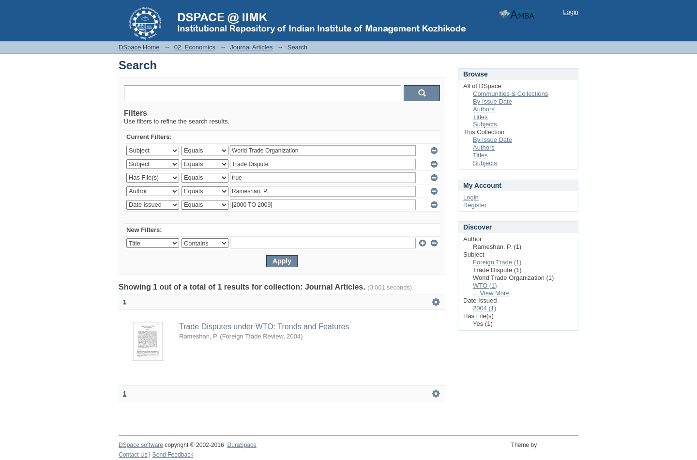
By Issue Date (492, 101)
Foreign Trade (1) (497, 262)
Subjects (485, 124)
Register (474, 205)
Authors (484, 109)
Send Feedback (173, 454)
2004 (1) (484, 308)
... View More (491, 293)
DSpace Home (139, 47)
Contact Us (133, 454)
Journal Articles (251, 47)
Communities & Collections (510, 93)
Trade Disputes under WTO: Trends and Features (264, 326)
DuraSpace (241, 445)
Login (570, 11)
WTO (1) (485, 285)
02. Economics (194, 47)
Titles (480, 117)
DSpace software (141, 445)
